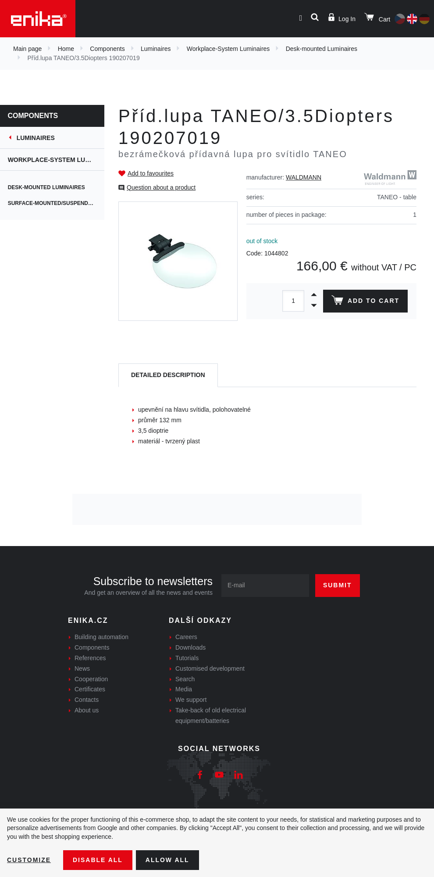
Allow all (167, 859)
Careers (186, 636)
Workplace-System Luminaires (228, 48)
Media (183, 689)
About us (87, 710)
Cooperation (91, 679)
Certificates (90, 689)
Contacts (87, 699)
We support (190, 699)
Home (66, 48)
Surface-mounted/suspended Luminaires (57, 203)
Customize (29, 859)
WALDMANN (303, 177)
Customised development (210, 668)
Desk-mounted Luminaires (321, 48)
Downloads (190, 647)
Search (185, 679)
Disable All (98, 859)
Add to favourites (151, 173)
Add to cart (365, 302)
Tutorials (187, 657)
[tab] (168, 375)
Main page (27, 48)
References (90, 657)
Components (107, 48)
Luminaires (156, 48)
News (82, 668)
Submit (337, 585)
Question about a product (161, 187)
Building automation (101, 636)
